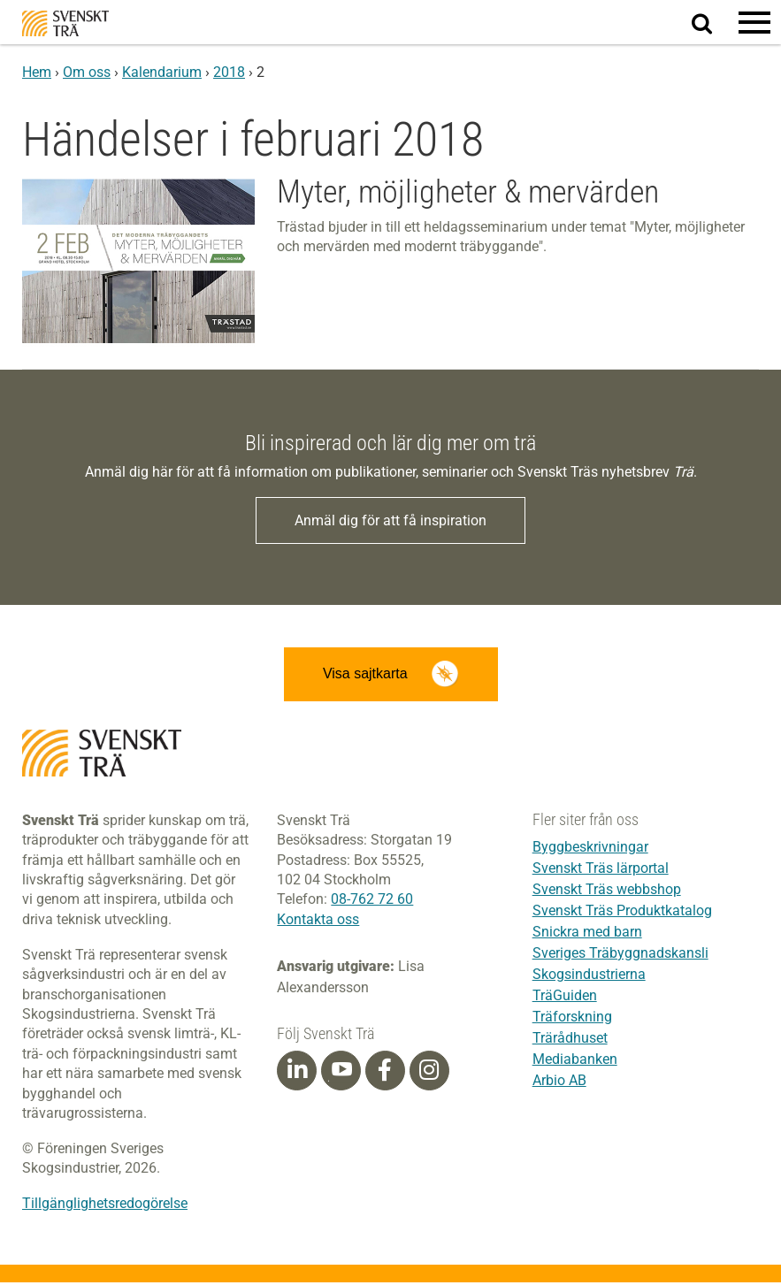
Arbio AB (559, 1082)
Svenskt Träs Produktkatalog (622, 912)
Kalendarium (162, 72)
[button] (754, 22)
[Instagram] (429, 1072)
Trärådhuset (570, 1039)
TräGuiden (564, 997)
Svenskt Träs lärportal (600, 869)
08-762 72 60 (372, 901)
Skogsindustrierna (589, 976)
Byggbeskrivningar (590, 848)
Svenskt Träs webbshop (606, 891)
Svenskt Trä (65, 23)
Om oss (87, 72)
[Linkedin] (297, 1072)
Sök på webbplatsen (712, 23)
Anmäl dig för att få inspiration (390, 520)
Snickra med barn (587, 933)
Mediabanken (574, 1060)
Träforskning (572, 1018)
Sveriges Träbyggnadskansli (620, 954)
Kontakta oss (318, 921)
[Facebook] (385, 1072)
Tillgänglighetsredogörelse (105, 1205)
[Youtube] (341, 1073)
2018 (229, 72)
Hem (36, 72)
